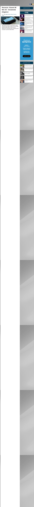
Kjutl (7, 14)
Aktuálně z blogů (26, 62)
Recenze (15, 14)
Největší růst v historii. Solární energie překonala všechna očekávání (28, 27)
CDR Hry (26, 12)
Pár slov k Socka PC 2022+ (28, 76)
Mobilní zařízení (10, 14)
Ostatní (3, 15)
